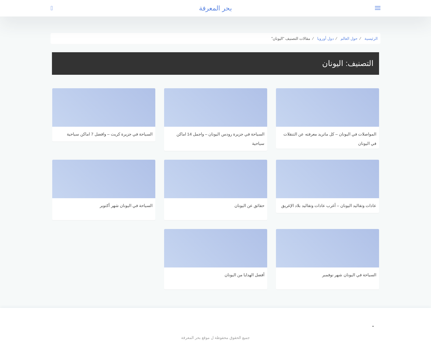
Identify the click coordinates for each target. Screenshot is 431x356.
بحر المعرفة (215, 8)
